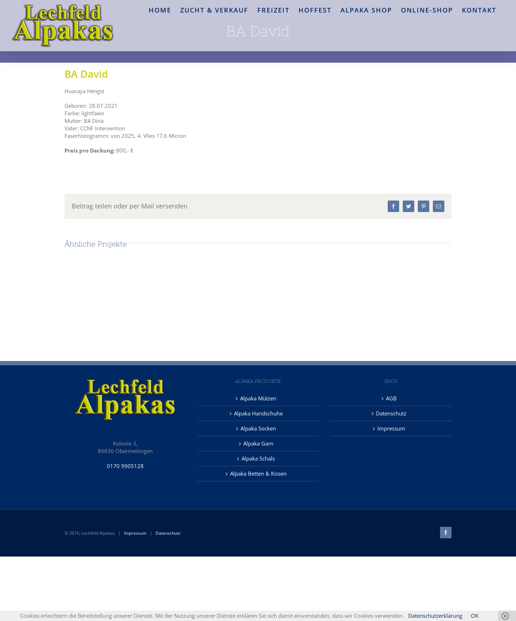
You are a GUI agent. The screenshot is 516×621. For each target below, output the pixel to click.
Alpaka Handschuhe (258, 413)
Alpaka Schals (258, 458)
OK (474, 615)
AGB (391, 398)
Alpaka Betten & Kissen (258, 473)
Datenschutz (391, 413)
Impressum (391, 428)
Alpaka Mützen (258, 398)
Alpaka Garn (258, 443)
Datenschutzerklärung (435, 615)
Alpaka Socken (258, 428)
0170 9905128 (125, 466)
